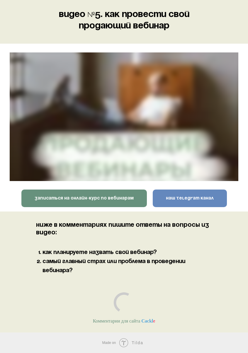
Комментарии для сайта (124, 320)
